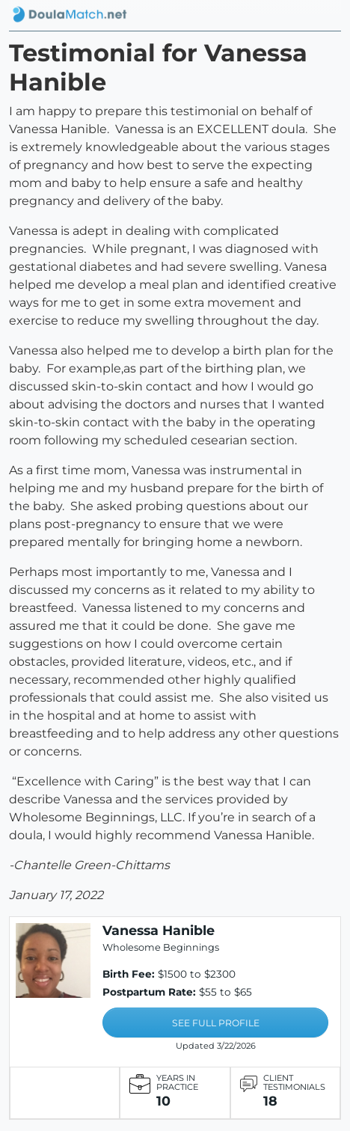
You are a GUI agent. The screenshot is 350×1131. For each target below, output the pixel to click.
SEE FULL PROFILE (216, 1023)
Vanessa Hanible (158, 930)
